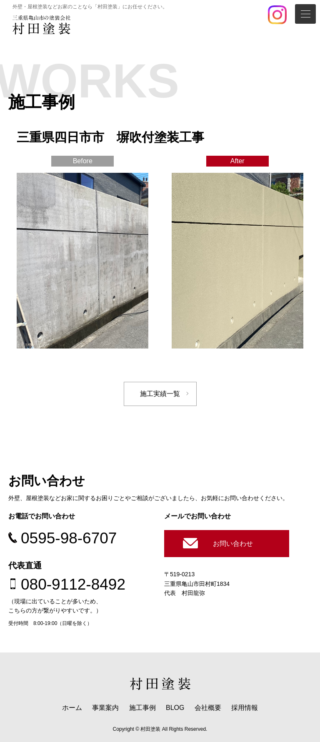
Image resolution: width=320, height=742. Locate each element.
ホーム (72, 707)
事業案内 (105, 707)
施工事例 (142, 707)
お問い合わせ (233, 543)
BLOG (175, 707)
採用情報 (244, 707)
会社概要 (208, 707)
